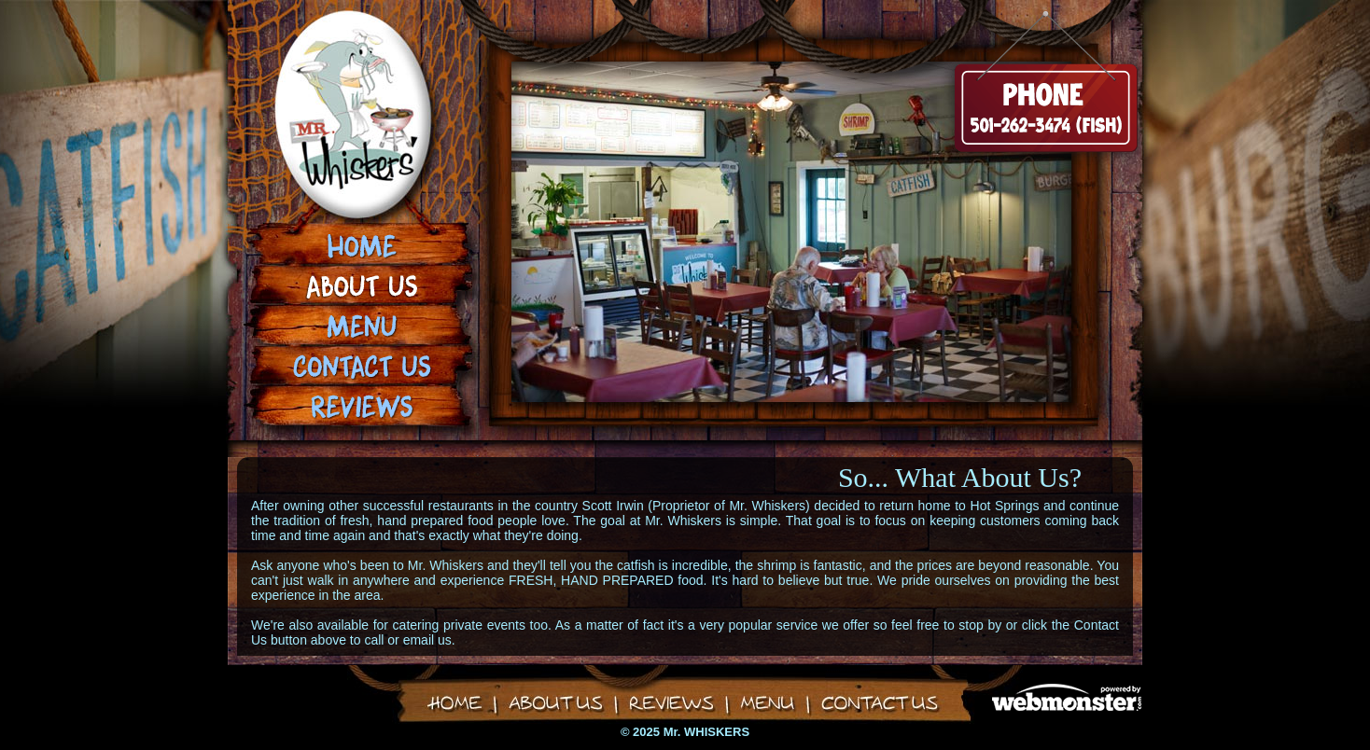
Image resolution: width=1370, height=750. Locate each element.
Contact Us (361, 363)
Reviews (361, 401)
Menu (361, 325)
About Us (361, 287)
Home (361, 248)
